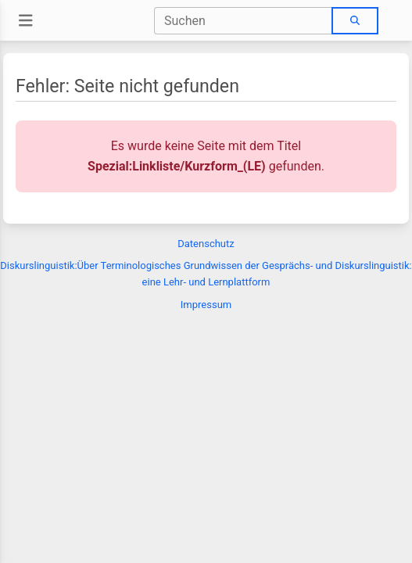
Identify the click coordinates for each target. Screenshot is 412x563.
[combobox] (243, 20)
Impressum (206, 304)
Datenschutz (205, 243)
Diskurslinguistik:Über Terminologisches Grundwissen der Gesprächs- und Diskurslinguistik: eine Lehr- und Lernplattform (205, 274)
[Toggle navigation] (25, 20)
